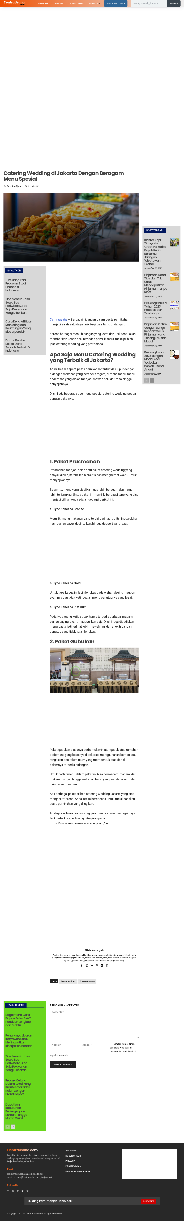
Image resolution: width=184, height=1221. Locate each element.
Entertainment (87, 981)
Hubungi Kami (73, 1155)
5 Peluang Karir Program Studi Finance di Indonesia (15, 285)
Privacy (70, 1161)
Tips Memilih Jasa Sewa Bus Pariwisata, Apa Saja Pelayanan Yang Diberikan (17, 306)
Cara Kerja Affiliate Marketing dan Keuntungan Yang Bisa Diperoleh (18, 326)
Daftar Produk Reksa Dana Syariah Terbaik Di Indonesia (17, 345)
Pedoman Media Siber (77, 1171)
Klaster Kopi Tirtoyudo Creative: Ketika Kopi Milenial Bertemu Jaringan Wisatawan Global (155, 252)
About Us (70, 1150)
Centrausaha (58, 319)
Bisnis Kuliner (68, 981)
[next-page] (13, 1127)
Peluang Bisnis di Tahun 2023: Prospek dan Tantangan (155, 308)
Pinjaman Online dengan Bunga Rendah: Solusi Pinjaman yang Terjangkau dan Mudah (155, 332)
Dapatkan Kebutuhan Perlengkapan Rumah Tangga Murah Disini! (16, 1111)
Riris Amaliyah (14, 186)
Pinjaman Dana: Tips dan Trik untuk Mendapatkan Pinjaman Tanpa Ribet (155, 283)
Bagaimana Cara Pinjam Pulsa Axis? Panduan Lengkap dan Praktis (18, 1020)
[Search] (174, 3)
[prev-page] (7, 1127)
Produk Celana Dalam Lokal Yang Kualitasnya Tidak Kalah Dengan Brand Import (18, 1087)
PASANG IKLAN (73, 1166)
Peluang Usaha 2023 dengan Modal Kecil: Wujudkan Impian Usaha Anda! (154, 361)
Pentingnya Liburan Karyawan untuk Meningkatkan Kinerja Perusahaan (18, 1040)
